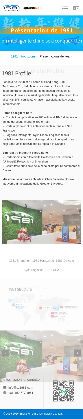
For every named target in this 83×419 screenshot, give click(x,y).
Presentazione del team (56, 56)
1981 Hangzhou (43, 264)
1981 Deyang (65, 264)
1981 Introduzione (23, 56)
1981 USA (52, 274)
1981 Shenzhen (20, 264)
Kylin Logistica (34, 274)
